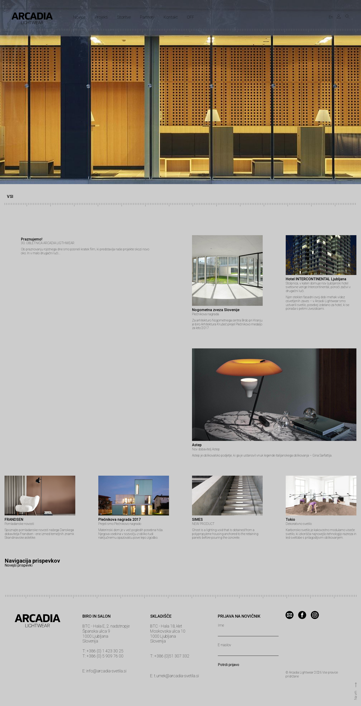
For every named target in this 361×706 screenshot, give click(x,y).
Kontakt (171, 17)
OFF (190, 17)
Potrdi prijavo (228, 665)
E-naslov (224, 645)
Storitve (124, 17)
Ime (221, 625)
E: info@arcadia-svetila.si (104, 670)
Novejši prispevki (18, 565)
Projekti (101, 17)
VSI (10, 196)
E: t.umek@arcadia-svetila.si (174, 675)
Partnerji (147, 17)
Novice (79, 17)
